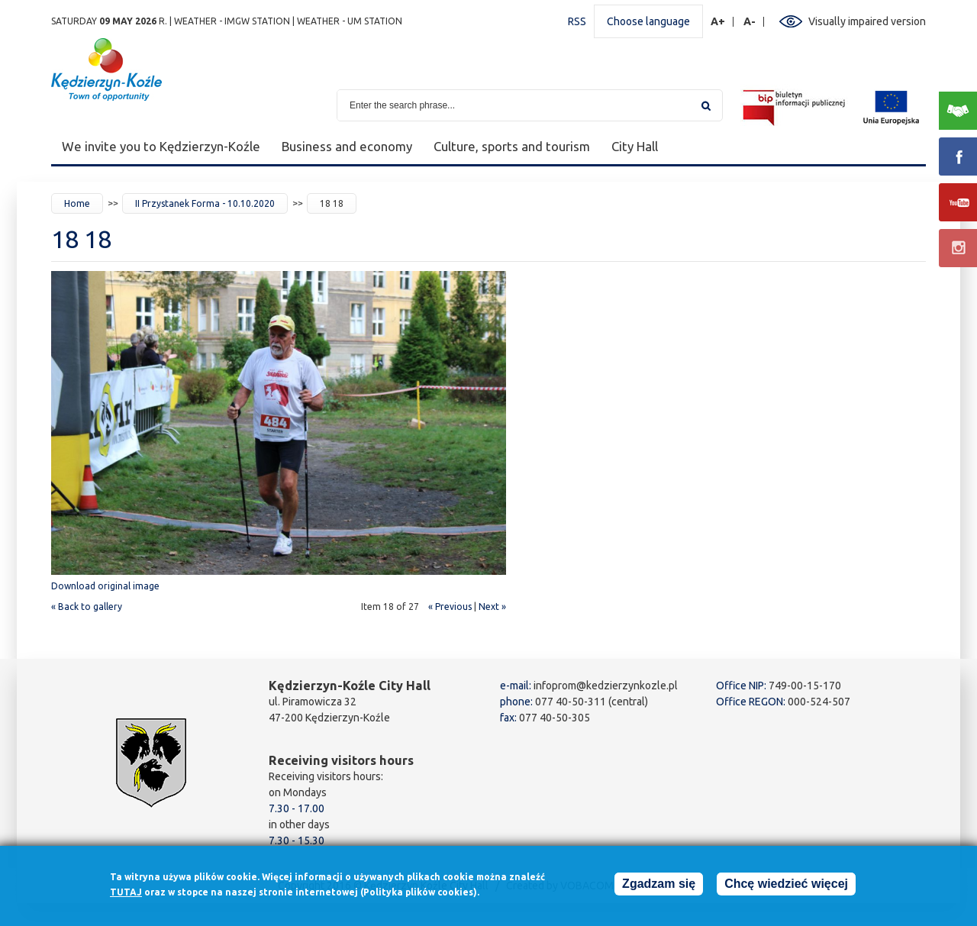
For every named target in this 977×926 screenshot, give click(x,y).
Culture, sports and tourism (512, 146)
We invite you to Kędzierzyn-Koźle (161, 146)
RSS (577, 21)
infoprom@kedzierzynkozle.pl (606, 685)
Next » (492, 606)
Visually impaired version (867, 21)
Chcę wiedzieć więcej (786, 886)
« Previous (450, 606)
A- (749, 22)
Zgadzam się (658, 886)
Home (77, 203)
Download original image (105, 586)
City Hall (634, 146)
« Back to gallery (86, 606)
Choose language (648, 21)
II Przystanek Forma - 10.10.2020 (205, 203)
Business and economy (347, 146)
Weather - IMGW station (232, 21)
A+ (718, 22)
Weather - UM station (349, 21)
